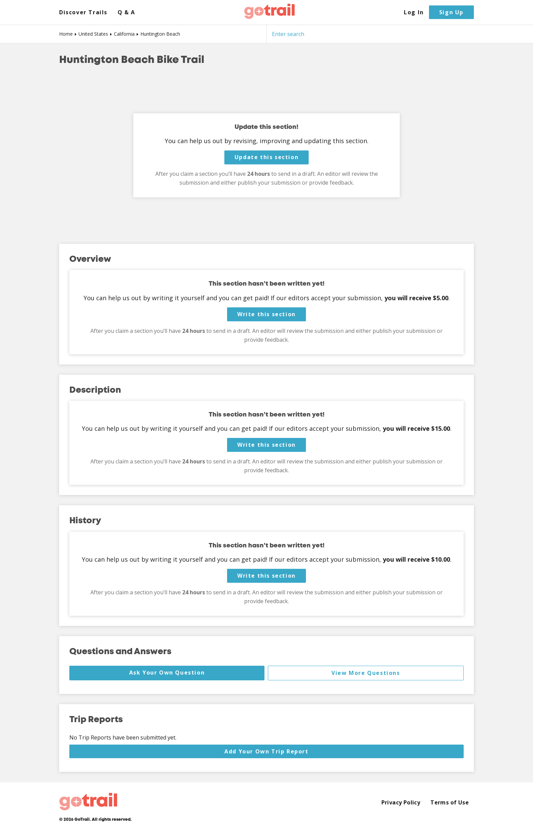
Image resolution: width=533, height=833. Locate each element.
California (124, 34)
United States (93, 34)
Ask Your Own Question (167, 672)
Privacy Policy (400, 802)
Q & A (126, 12)
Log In (414, 12)
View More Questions (365, 673)
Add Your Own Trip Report (266, 751)
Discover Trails (83, 12)
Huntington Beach (160, 34)
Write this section (266, 314)
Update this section (266, 157)
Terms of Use (449, 802)
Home (66, 34)
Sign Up (451, 12)
